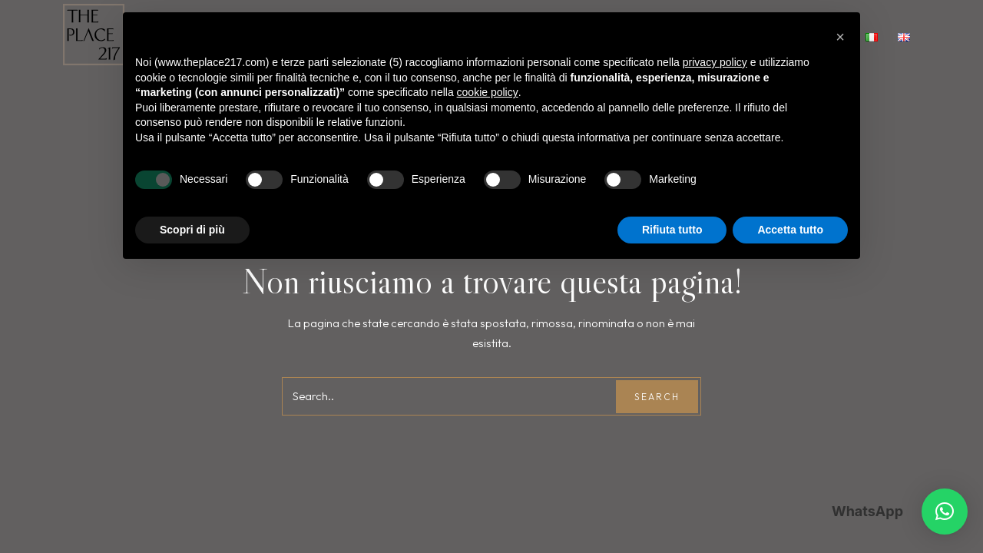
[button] (945, 511)
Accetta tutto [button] (790, 230)
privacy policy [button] (715, 62)
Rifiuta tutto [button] (672, 230)
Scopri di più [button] (192, 230)
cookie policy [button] (487, 92)
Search (657, 396)
